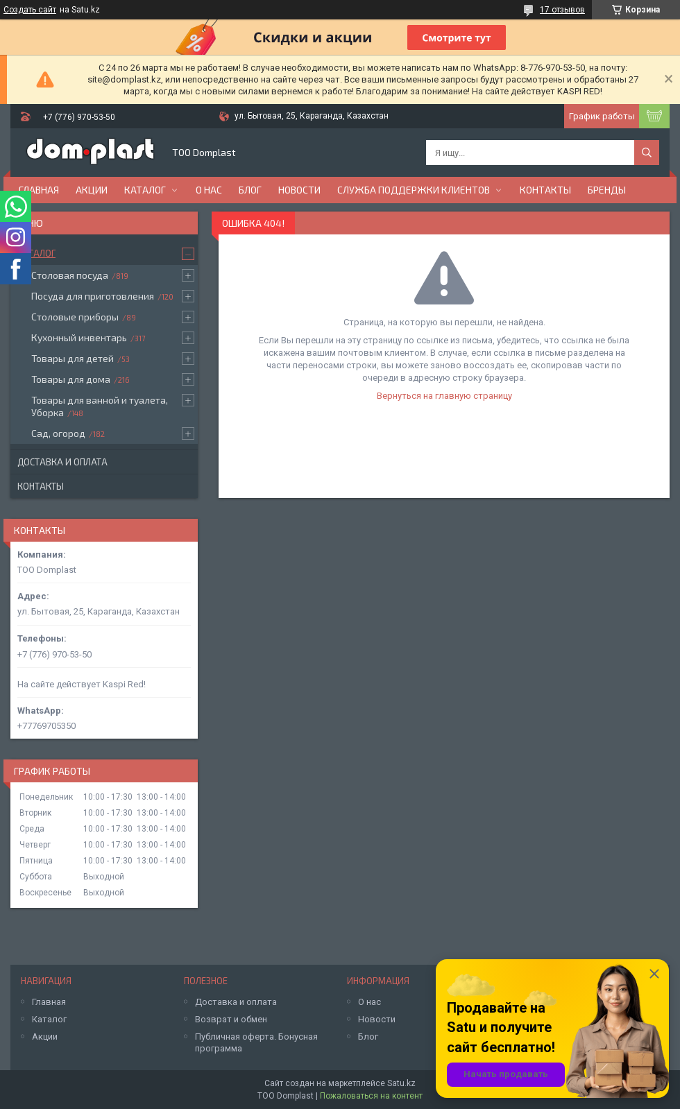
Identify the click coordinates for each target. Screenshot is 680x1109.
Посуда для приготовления (92, 296)
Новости (299, 190)
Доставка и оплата (62, 461)
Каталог (145, 190)
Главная (39, 190)
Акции (92, 190)
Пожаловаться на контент (371, 1096)
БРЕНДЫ (607, 190)
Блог (250, 190)
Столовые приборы (75, 317)
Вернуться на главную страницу (444, 395)
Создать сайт (29, 10)
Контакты (545, 190)
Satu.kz (401, 1083)
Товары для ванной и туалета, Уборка (99, 406)
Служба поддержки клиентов (413, 190)
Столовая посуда (69, 275)
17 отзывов (562, 10)
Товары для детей (72, 358)
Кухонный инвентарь (79, 337)
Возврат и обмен (231, 1019)
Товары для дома (70, 379)
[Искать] (646, 152)
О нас (209, 190)
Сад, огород (58, 433)
